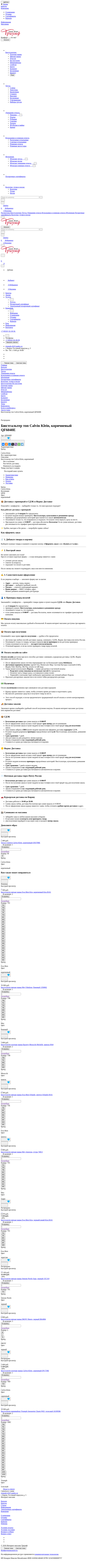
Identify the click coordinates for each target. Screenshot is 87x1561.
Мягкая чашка (6, 388)
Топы (3, 404)
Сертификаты (10, 16)
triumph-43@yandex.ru (13, 346)
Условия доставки (8, 1530)
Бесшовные (5, 400)
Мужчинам (5, 377)
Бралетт (4, 402)
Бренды (4, 1503)
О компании (10, 12)
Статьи (3, 1505)
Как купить (9, 479)
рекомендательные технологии (46, 1554)
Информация (6, 1507)
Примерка (9, 477)
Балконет (4, 398)
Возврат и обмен (7, 1532)
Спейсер (4, 394)
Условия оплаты (7, 1528)
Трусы (3, 371)
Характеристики (11, 475)
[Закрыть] (2, 266)
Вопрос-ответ (6, 1534)
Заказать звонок (12, 342)
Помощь (4, 1524)
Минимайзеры (6, 392)
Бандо (3, 396)
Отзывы (8, 14)
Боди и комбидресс (8, 408)
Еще (12, 75)
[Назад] (12, 299)
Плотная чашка (7, 385)
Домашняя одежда (8, 373)
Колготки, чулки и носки (10, 381)
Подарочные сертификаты (11, 379)
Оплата (8, 481)
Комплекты (5, 406)
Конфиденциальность (9, 1550)
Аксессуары (5, 410)
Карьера (8, 18)
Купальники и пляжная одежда (13, 375)
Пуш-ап (4, 390)
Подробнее (5, 851)
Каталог (4, 1501)
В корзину (5, 847)
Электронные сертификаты (11, 1509)
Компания (5, 1511)
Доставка (9, 483)
